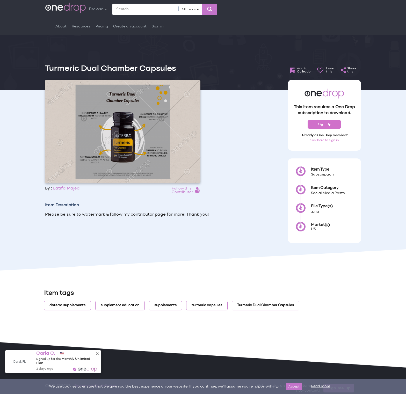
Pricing (102, 26)
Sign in (158, 26)
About (61, 26)
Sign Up (324, 124)
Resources (81, 26)
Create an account (130, 26)
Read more (320, 386)
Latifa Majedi (67, 188)
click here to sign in (324, 140)
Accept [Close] (294, 386)
